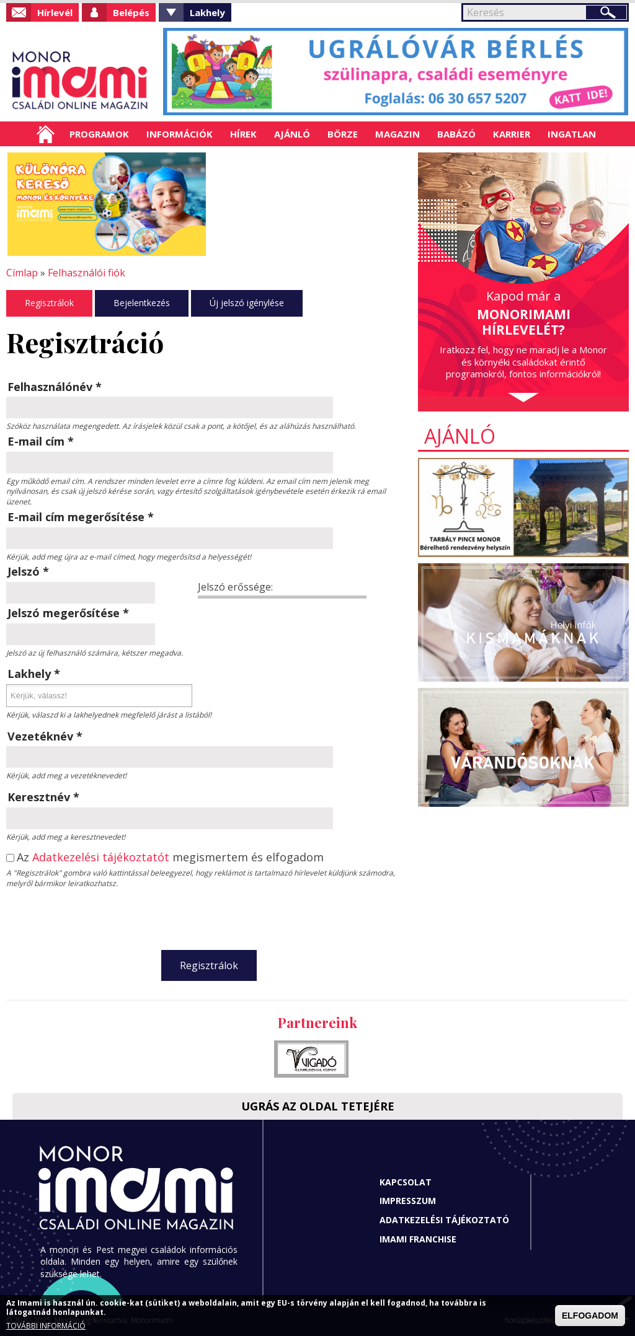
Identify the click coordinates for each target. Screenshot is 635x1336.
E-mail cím (40, 441)
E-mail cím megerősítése (80, 516)
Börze (342, 134)
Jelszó (28, 571)
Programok (99, 134)
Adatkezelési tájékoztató (444, 1220)
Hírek (243, 134)
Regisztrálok (49, 303)
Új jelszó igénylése (247, 303)
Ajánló (292, 134)
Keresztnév (43, 796)
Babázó (456, 134)
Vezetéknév (44, 736)
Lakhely (207, 12)
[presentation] (209, 916)
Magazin (397, 134)
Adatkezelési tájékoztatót (100, 857)
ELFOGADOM (590, 1316)
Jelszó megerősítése (68, 612)
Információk (179, 134)
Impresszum (408, 1200)
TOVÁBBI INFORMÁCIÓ (46, 1325)
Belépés (131, 12)
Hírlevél (55, 12)
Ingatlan (572, 134)
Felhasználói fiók (86, 272)
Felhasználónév (54, 386)
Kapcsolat (406, 1182)
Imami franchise (418, 1239)
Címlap (46, 133)
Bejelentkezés (141, 303)
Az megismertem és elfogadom (170, 857)
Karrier (511, 134)
